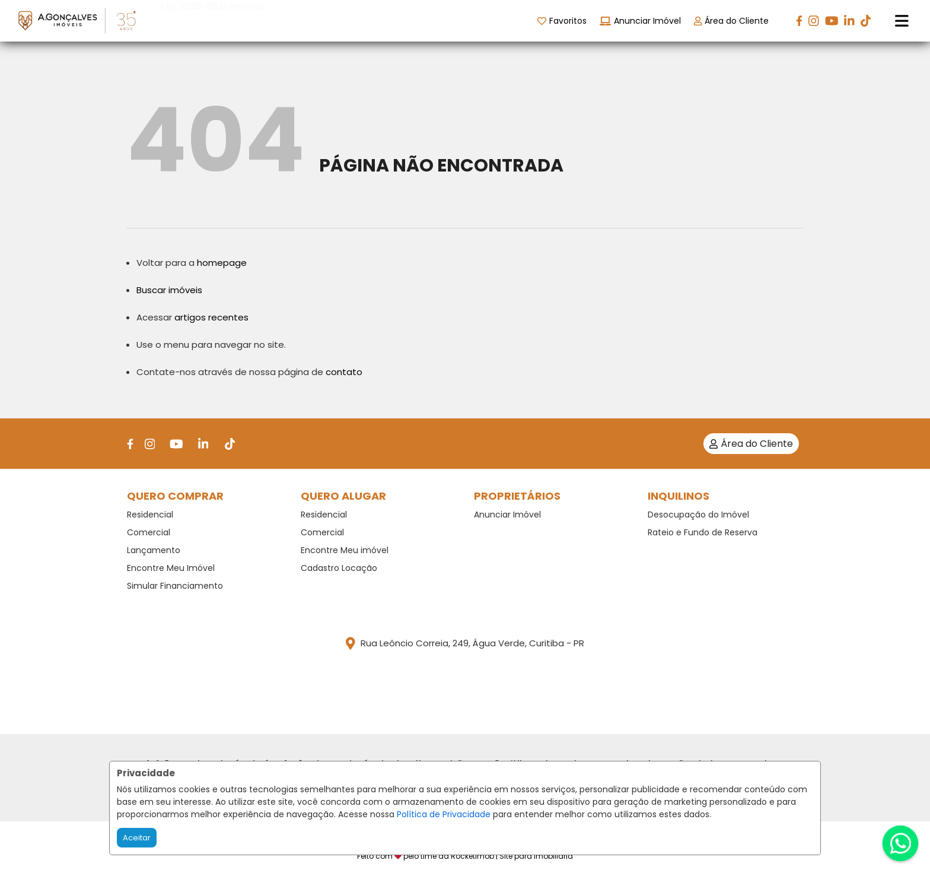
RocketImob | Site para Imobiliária (512, 856)
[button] (229, 20)
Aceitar (137, 837)
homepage (222, 262)
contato (344, 372)
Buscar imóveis (169, 290)
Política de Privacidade (444, 814)
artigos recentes (211, 317)
